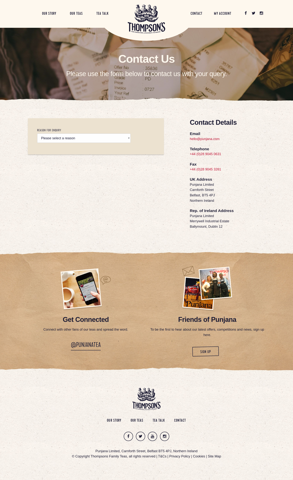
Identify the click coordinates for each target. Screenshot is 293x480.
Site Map (214, 456)
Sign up (201, 352)
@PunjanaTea (86, 345)
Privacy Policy (179, 456)
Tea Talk (102, 14)
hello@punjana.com (205, 139)
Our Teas (76, 14)
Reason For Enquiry (49, 130)
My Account (222, 14)
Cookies (199, 456)
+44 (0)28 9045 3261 (205, 169)
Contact (196, 14)
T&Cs (162, 456)
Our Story (49, 14)
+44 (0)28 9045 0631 (205, 154)
